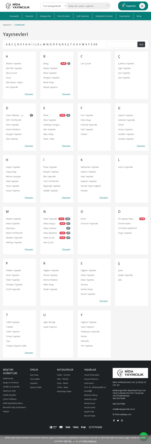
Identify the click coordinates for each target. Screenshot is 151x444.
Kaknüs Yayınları (88, 171)
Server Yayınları (88, 293)
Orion (83, 218)
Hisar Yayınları (12, 185)
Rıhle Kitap (48, 284)
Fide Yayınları (87, 128)
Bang (46, 62)
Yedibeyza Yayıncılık (90, 331)
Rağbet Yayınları (51, 270)
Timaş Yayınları (13, 335)
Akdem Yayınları (13, 62)
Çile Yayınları (124, 77)
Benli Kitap (48, 81)
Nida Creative (49, 227)
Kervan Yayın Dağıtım (91, 185)
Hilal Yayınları (12, 180)
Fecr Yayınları (87, 114)
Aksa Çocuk (11, 72)
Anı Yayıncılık (12, 86)
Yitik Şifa (85, 340)
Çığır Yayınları (124, 67)
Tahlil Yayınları (12, 321)
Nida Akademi (50, 232)
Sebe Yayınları (87, 279)
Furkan (84, 133)
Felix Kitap (86, 119)
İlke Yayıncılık (49, 175)
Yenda (84, 335)
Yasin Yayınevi (87, 326)
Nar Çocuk (48, 241)
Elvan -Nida (48, 138)
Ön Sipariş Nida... (126, 218)
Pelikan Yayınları (13, 270)
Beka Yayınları (50, 72)
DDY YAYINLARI (13, 119)
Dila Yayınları (12, 138)
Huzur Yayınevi (13, 190)
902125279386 (119, 398)
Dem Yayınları (12, 124)
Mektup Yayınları (14, 241)
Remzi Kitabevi (50, 279)
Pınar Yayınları (12, 274)
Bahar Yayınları (50, 67)
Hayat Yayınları (13, 166)
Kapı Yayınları (87, 175)
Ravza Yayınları (50, 274)
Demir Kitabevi (13, 128)
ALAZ (8, 77)
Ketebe (84, 190)
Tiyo (8, 340)
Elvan (45, 114)
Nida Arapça (49, 222)
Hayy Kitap (11, 171)
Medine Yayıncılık (14, 237)
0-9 (95, 43)
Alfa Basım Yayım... (15, 81)
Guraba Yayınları (126, 138)
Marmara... (11, 227)
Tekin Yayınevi (12, 331)
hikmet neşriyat (13, 175)
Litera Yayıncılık (125, 166)
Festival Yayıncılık (89, 124)
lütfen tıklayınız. (89, 441)
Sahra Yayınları (88, 274)
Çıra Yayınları (124, 72)
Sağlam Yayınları (88, 270)
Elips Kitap (48, 133)
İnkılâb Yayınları (50, 190)
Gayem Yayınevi (125, 114)
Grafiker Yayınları (126, 133)
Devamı (29, 93)
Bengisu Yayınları (51, 77)
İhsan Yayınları (50, 166)
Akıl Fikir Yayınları (14, 67)
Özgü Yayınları (125, 232)
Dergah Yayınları (14, 133)
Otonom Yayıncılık (89, 222)
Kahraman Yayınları (90, 166)
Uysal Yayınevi (50, 326)
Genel (121, 124)
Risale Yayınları (50, 288)
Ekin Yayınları (49, 128)
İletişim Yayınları (51, 171)
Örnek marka (124, 222)
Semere (84, 284)
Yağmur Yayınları (88, 321)
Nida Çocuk (48, 237)
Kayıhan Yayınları (89, 180)
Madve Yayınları (13, 218)
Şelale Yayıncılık (125, 274)
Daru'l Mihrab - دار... (15, 114)
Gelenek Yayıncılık (126, 119)
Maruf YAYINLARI (14, 232)
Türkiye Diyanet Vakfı (16, 345)
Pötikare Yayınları (14, 284)
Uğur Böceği (49, 321)
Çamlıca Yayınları (126, 62)
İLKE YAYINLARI (51, 180)
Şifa (120, 279)
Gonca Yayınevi (125, 128)
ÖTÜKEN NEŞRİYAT (127, 227)
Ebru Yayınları (49, 119)
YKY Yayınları (87, 345)
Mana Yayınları (13, 222)
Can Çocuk (86, 62)
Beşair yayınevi (50, 86)
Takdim (9, 326)
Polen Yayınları (13, 279)
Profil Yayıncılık (13, 288)
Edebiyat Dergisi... (52, 124)
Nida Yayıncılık (50, 218)
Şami (120, 270)
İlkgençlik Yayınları (51, 185)
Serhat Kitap (87, 288)
